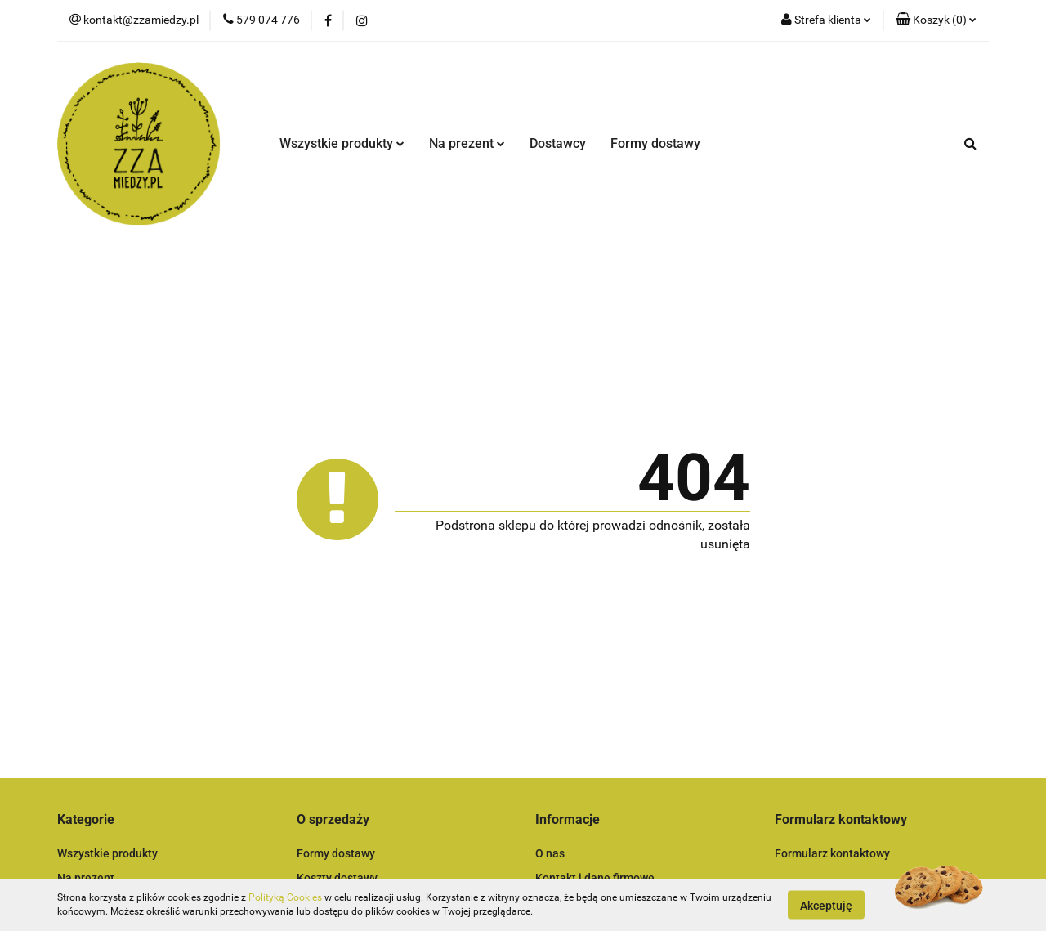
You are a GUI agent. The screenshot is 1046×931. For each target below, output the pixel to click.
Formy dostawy (655, 143)
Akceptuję (826, 904)
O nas (550, 853)
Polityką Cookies (285, 897)
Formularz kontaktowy (832, 853)
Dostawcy (558, 143)
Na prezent (467, 143)
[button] (936, 20)
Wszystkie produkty (342, 143)
